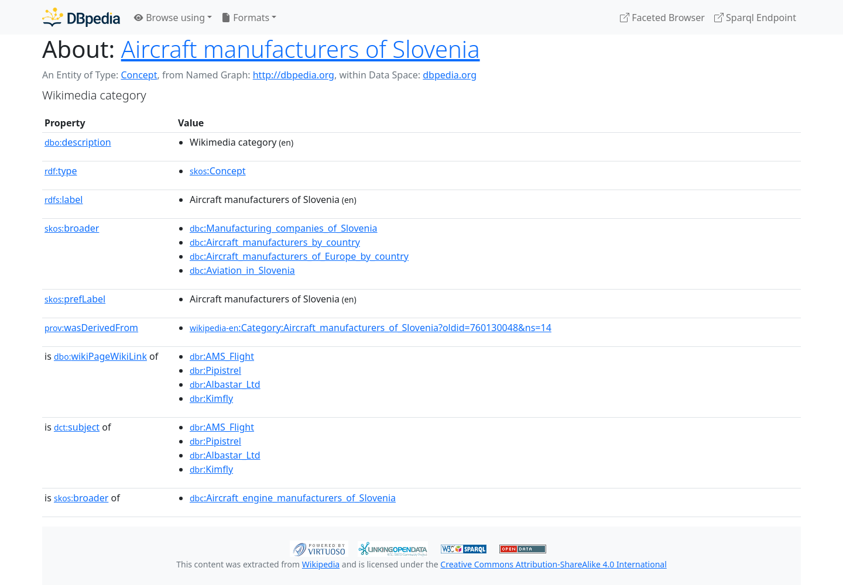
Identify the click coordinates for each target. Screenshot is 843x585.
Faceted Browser (662, 17)
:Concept (218, 170)
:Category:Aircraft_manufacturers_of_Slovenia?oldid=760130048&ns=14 (370, 327)
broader (71, 228)
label (63, 199)
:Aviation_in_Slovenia (242, 270)
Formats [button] (245, 17)
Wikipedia (321, 564)
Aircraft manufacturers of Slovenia (300, 49)
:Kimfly (211, 398)
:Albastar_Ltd (225, 384)
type (60, 170)
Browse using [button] (169, 17)
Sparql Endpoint (755, 17)
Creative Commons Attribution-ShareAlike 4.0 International (553, 564)
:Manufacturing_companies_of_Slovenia (284, 228)
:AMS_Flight (222, 356)
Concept (139, 74)
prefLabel (74, 298)
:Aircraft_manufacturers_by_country (275, 242)
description (77, 142)
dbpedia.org (450, 74)
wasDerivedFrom (91, 327)
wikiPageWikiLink (100, 356)
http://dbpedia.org (293, 74)
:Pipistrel (215, 370)
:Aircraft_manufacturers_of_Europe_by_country (299, 256)
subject (77, 427)
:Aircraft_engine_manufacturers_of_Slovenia (293, 497)
